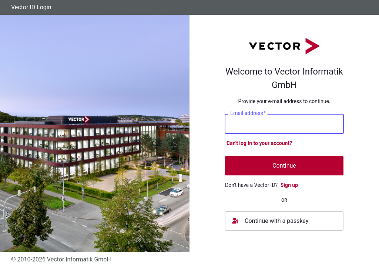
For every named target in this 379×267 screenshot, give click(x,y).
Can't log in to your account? (259, 143)
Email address (247, 113)
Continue (284, 165)
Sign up (289, 185)
